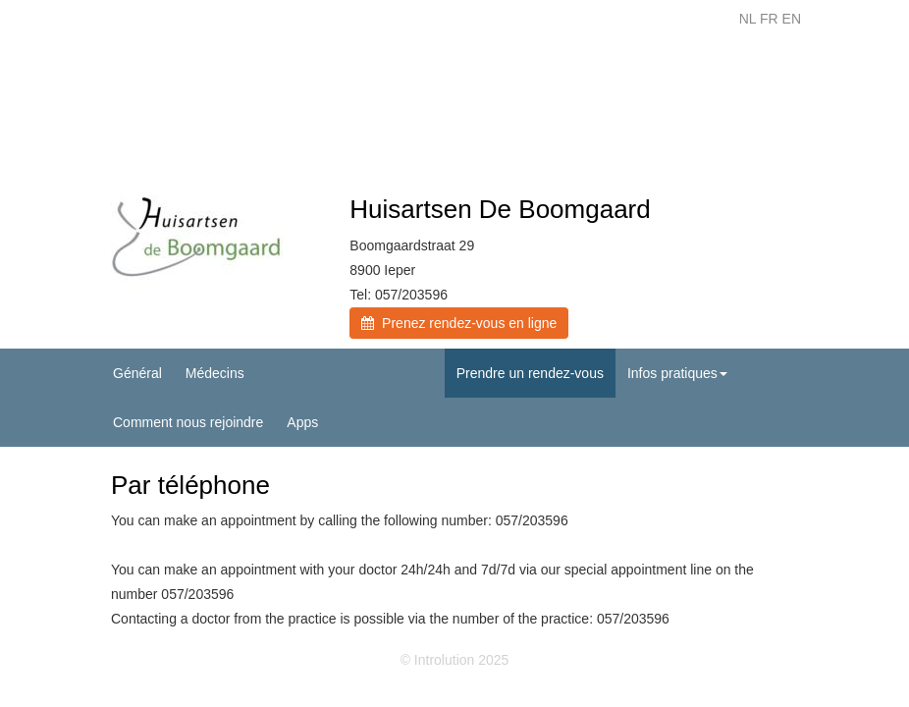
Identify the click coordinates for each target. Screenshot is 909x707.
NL (747, 19)
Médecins (215, 373)
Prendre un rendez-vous (530, 373)
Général (137, 373)
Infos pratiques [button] (677, 373)
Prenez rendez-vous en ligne (459, 323)
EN (791, 19)
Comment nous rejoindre (188, 422)
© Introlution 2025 (455, 660)
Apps (302, 422)
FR (769, 19)
